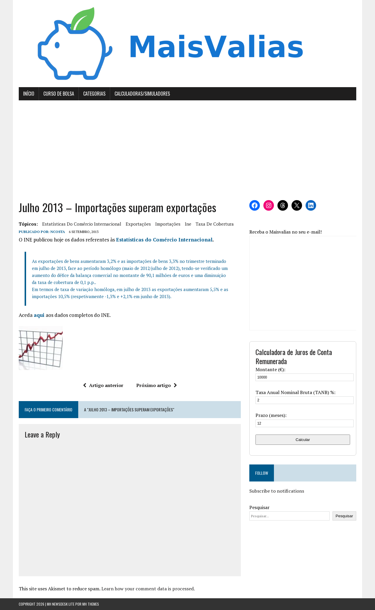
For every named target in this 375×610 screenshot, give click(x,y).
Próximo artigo (156, 385)
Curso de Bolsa (58, 93)
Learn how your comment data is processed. (148, 588)
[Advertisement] (187, 150)
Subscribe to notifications (276, 491)
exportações (138, 224)
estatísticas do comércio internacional (81, 224)
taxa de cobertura (215, 224)
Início (28, 93)
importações (167, 224)
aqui (39, 315)
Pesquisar (259, 507)
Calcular (303, 439)
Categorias (94, 93)
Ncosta (57, 231)
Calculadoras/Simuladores (142, 93)
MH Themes (90, 603)
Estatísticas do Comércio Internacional (164, 239)
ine (188, 224)
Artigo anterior (103, 385)
